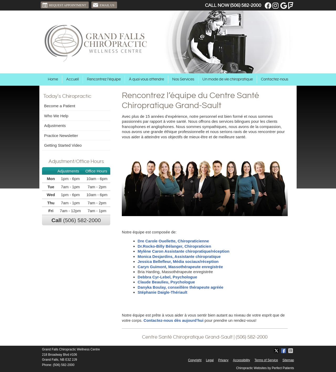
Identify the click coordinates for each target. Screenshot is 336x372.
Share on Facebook (284, 350)
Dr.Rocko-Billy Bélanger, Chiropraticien (174, 246)
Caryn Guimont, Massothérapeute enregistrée (181, 266)
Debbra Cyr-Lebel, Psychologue (167, 277)
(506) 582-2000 (245, 5)
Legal (210, 360)
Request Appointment (64, 5)
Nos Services (183, 79)
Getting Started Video (63, 145)
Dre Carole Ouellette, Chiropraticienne (173, 241)
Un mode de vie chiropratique (227, 79)
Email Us (103, 5)
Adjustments (55, 125)
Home (53, 79)
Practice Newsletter (61, 135)
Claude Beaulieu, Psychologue (166, 282)
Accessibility (241, 360)
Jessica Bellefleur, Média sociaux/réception (178, 261)
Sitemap (288, 360)
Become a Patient (59, 106)
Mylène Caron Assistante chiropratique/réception (183, 251)
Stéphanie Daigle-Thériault (162, 292)
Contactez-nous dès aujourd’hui (173, 320)
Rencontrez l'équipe (104, 79)
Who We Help (56, 116)
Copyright (194, 360)
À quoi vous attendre (146, 79)
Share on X (277, 350)
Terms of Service (266, 360)
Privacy (223, 360)
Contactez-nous (274, 79)
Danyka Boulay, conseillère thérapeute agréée (180, 287)
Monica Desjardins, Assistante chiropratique (179, 256)
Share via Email (291, 350)
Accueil (72, 79)
